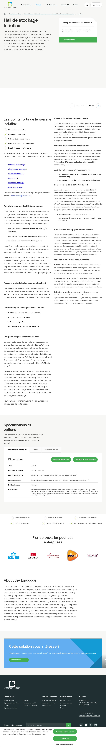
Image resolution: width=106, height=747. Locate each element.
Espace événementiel (48, 711)
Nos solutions (26, 5)
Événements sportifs (29, 714)
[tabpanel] (53, 477)
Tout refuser (65, 738)
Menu (96, 5)
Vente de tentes (9, 711)
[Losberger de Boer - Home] (12, 695)
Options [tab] (35, 449)
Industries (26, 711)
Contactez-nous (69, 40)
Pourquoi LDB (64, 5)
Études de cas (46, 716)
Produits (39, 5)
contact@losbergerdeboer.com (89, 726)
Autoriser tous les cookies (65, 732)
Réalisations (52, 5)
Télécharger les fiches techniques (83, 459)
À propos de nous (66, 714)
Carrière (63, 716)
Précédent (77, 105)
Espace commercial (10, 719)
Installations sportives (30, 716)
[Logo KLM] (13, 555)
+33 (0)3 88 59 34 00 (86, 724)
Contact (75, 5)
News (62, 719)
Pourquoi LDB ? (65, 711)
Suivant (95, 105)
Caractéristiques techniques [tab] (16, 449)
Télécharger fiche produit (56, 459)
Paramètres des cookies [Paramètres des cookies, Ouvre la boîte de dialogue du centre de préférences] (64, 744)
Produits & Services (49, 707)
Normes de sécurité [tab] (51, 449)
